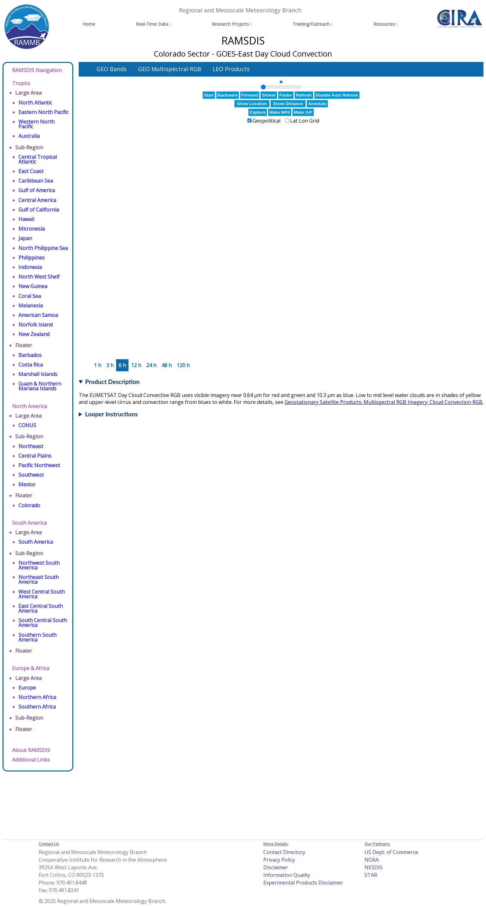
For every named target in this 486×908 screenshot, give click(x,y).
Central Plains (34, 455)
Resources (384, 24)
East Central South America (40, 608)
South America (29, 522)
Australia (29, 135)
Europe (27, 687)
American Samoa (38, 315)
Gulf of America (36, 190)
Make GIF (303, 112)
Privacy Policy (279, 859)
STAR (370, 874)
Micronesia (31, 228)
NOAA (371, 859)
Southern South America (37, 637)
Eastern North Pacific (43, 112)
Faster (285, 95)
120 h (183, 365)
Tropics (21, 83)
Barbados (30, 355)
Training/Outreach (311, 24)
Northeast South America (38, 579)
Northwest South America (39, 565)
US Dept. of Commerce (391, 852)
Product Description (112, 381)
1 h (97, 365)
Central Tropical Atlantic (37, 159)
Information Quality (286, 874)
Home (88, 24)
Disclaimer (275, 867)
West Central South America (41, 594)
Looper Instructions (111, 414)
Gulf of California (38, 209)
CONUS (27, 425)
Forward (249, 95)
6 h (122, 365)
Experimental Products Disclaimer (303, 882)
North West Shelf (39, 276)
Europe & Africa (30, 668)
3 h (110, 365)
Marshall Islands (37, 374)
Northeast (30, 446)
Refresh (304, 95)
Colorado (29, 505)
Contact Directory (284, 852)
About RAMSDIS (31, 750)
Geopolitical (266, 120)
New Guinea (32, 286)
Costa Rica (30, 364)
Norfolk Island (35, 324)
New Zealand (33, 334)
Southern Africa (37, 706)
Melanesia (30, 305)
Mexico (26, 484)
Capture (258, 112)
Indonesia (30, 267)
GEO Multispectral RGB (169, 69)
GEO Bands (111, 69)
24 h (151, 365)
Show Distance (288, 103)
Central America (37, 200)
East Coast (30, 171)
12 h (136, 365)
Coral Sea (29, 296)
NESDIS (373, 867)
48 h (166, 365)
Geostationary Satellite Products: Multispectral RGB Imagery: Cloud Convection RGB (384, 402)
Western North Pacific (36, 124)
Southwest (31, 474)
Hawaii (26, 219)
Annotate (317, 103)
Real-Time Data (152, 24)
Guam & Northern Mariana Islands (39, 386)
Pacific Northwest (39, 465)
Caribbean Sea (35, 180)
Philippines (31, 257)
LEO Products (231, 69)
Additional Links (31, 759)
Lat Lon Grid (304, 120)
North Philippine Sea (43, 248)
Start (208, 95)
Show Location (252, 103)
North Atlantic (35, 102)
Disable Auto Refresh (337, 95)
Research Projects (230, 24)
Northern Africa (37, 697)
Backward (228, 95)
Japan (25, 238)
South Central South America (42, 623)
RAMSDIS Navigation (37, 70)
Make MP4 (279, 112)
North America (29, 406)
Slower (269, 95)
